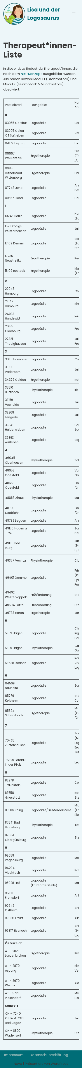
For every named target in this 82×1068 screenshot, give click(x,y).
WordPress (59, 1063)
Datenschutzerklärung (49, 1055)
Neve (18, 1063)
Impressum (14, 1055)
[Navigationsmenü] (74, 13)
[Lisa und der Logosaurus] (32, 14)
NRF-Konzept (31, 73)
